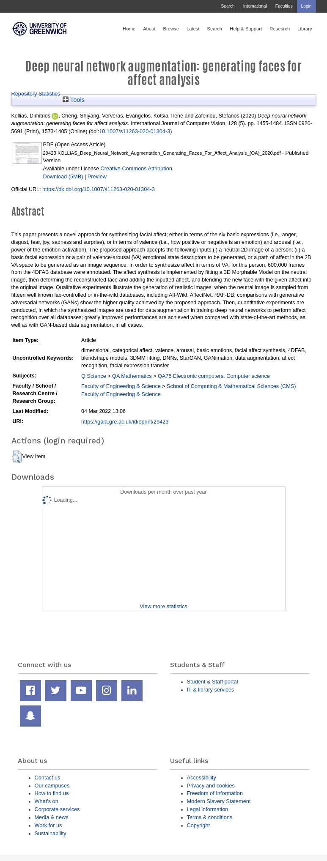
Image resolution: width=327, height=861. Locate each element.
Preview (97, 176)
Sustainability (50, 833)
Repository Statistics (35, 93)
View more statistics (163, 606)
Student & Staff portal (212, 681)
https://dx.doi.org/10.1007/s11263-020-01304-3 (98, 189)
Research (279, 28)
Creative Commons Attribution (136, 168)
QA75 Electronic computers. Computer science (214, 376)
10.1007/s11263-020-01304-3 (134, 131)
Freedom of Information (215, 793)
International (255, 6)
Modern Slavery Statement (219, 801)
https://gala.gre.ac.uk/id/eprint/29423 (124, 421)
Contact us (47, 777)
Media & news (52, 817)
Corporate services (57, 809)
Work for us (48, 825)
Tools (74, 99)
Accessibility (201, 777)
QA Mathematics (132, 376)
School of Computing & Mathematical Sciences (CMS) (231, 386)
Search (227, 6)
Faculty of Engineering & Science (121, 386)
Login (306, 6)
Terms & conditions (210, 817)
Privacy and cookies (211, 785)
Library (304, 28)
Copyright (198, 825)
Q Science (93, 376)
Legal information (207, 809)
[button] (17, 457)
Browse (171, 28)
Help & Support (246, 28)
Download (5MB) (63, 176)
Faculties (284, 6)
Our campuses (52, 785)
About (149, 28)
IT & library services (210, 689)
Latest (193, 28)
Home (129, 28)
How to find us (52, 793)
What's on (46, 801)
